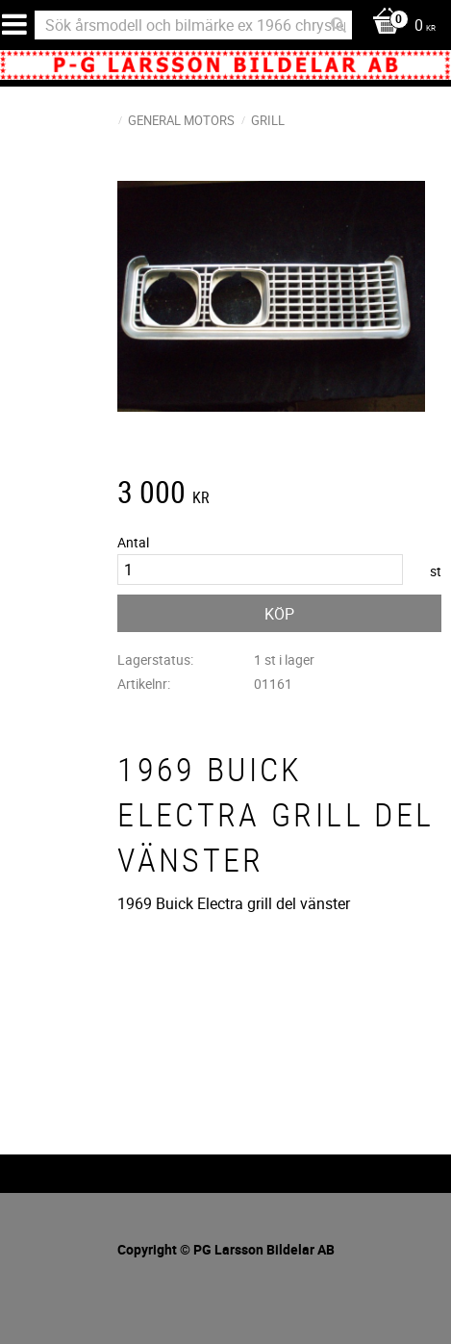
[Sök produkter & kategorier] (193, 25)
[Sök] (338, 25)
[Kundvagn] (399, 26)
